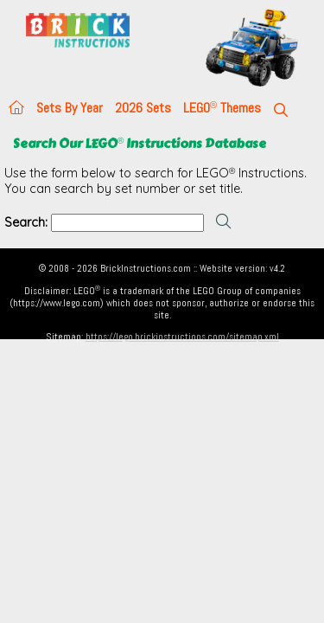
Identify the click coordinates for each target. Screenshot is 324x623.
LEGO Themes (222, 108)
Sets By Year (69, 108)
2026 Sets (143, 108)
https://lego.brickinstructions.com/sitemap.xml (182, 337)
